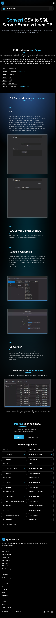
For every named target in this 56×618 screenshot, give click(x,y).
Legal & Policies (6, 607)
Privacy (4, 604)
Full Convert (11, 9)
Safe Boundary (6, 569)
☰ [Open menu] (50, 8)
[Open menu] (54, 3)
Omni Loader (6, 560)
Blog (3, 592)
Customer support (7, 578)
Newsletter (5, 595)
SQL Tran (5, 563)
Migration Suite (6, 554)
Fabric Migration (7, 566)
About (4, 587)
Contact (4, 590)
